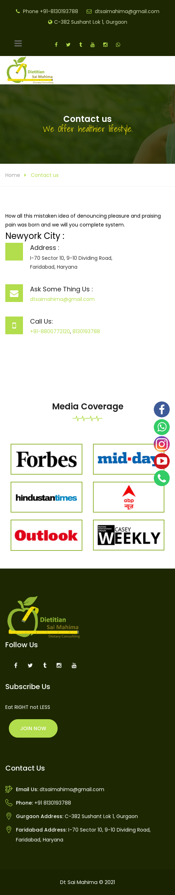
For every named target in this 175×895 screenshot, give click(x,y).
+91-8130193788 (59, 11)
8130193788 (86, 331)
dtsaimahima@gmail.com (127, 11)
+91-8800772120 (50, 331)
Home (12, 175)
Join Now (33, 728)
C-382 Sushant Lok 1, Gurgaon (90, 22)
